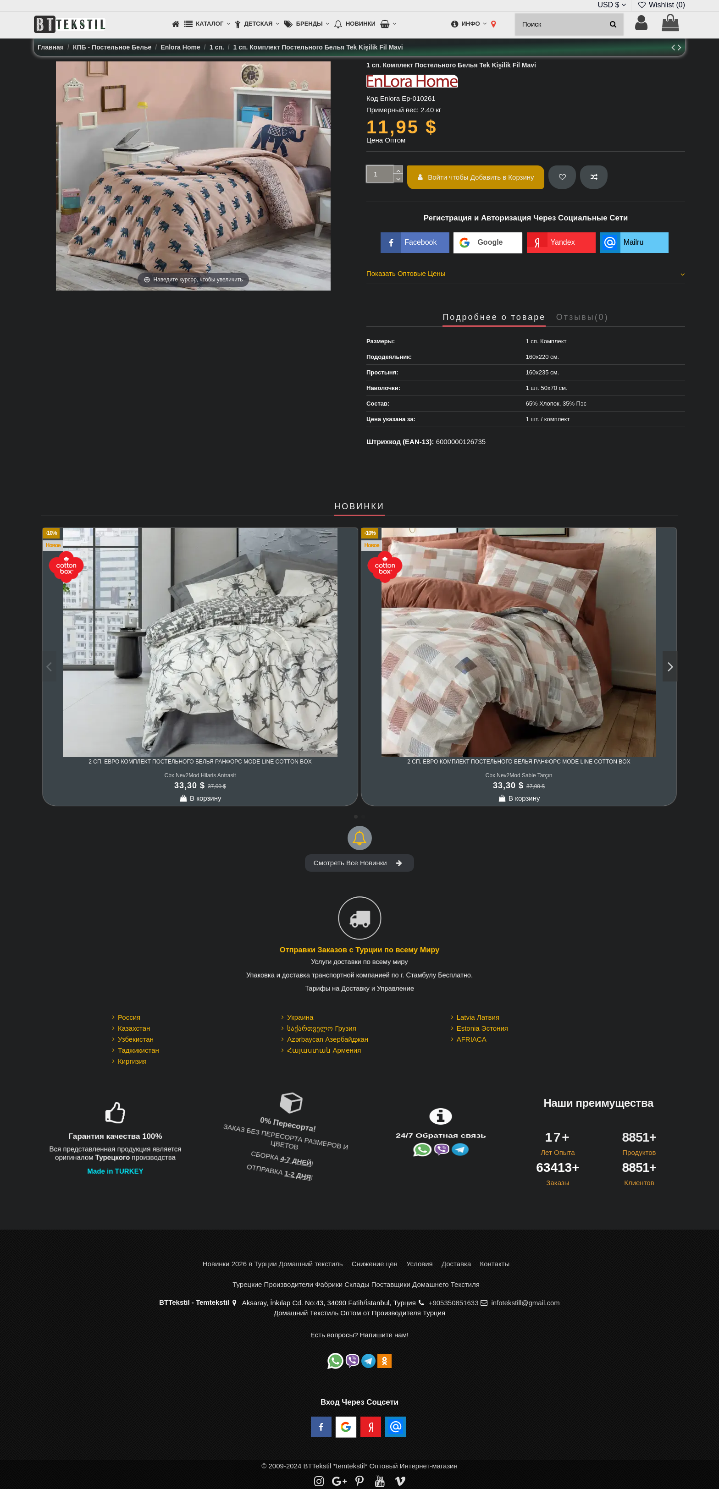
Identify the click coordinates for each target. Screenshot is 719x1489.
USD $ (611, 5)
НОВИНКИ (359, 506)
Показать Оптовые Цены (525, 273)
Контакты (494, 1264)
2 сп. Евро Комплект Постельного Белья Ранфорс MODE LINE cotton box (199, 761)
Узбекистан (136, 1039)
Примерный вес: (392, 110)
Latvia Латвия (478, 1017)
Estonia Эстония (482, 1028)
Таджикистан (138, 1050)
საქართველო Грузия (321, 1028)
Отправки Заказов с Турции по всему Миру (359, 949)
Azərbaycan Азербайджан (327, 1039)
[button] (207, 24)
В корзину (200, 798)
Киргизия (132, 1061)
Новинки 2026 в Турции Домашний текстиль (273, 1264)
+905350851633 (454, 1303)
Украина (300, 1017)
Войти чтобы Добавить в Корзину (476, 177)
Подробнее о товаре (494, 317)
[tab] (525, 275)
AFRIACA (472, 1039)
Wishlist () (661, 5)
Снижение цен (375, 1264)
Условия (419, 1264)
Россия (129, 1017)
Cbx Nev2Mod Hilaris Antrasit (200, 775)
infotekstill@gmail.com (525, 1303)
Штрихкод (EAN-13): (400, 441)
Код (372, 98)
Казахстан (134, 1028)
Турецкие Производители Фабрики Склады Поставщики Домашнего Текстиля (356, 1284)
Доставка (456, 1264)
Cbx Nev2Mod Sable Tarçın (519, 775)
